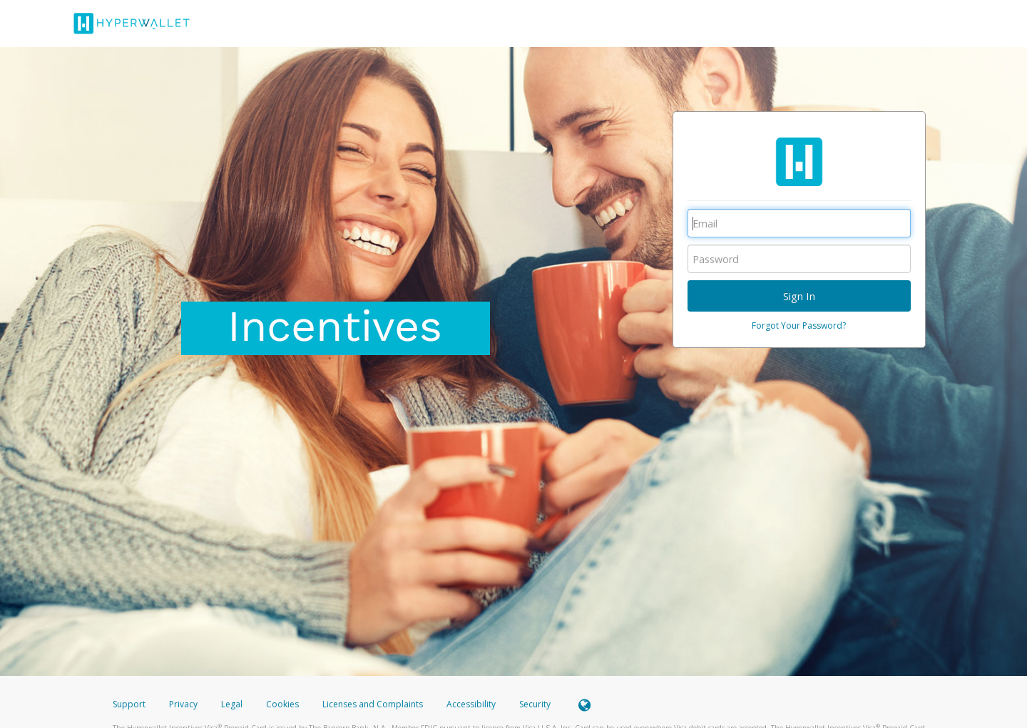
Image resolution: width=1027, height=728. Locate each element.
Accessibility (471, 704)
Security (535, 704)
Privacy (183, 704)
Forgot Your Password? (799, 325)
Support (129, 704)
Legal (231, 704)
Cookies (282, 704)
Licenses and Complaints (373, 704)
